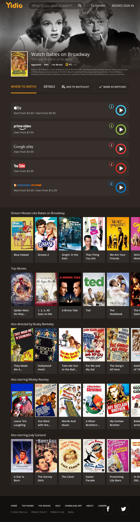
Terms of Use (57, 512)
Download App (73, 505)
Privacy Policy (39, 512)
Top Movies (44, 505)
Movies (117, 6)
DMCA (71, 512)
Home (14, 505)
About (89, 505)
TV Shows (98, 6)
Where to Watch (23, 87)
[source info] (111, 106)
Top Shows (28, 505)
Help (58, 505)
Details (49, 87)
